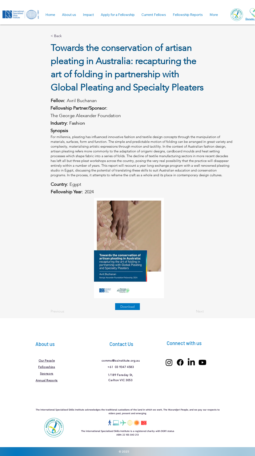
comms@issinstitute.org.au (121, 360)
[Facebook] (180, 362)
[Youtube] (202, 362)
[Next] (192, 311)
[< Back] (66, 35)
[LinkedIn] (191, 362)
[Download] (127, 306)
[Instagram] (169, 362)
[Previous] (66, 311)
